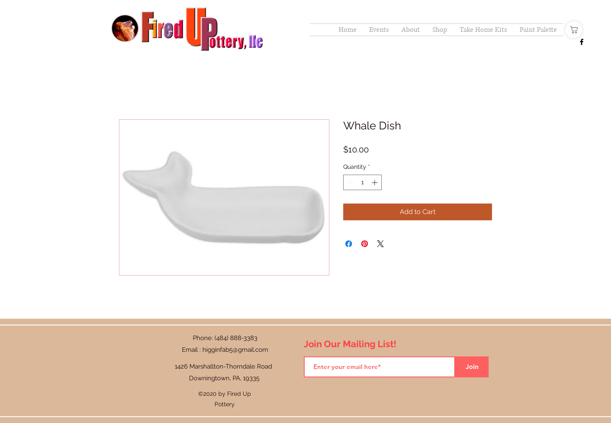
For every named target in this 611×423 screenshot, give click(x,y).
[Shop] (573, 29)
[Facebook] (581, 42)
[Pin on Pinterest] (365, 244)
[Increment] (375, 182)
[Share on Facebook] (349, 244)
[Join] (472, 366)
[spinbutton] (362, 182)
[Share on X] (380, 244)
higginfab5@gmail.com (235, 349)
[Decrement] (349, 182)
